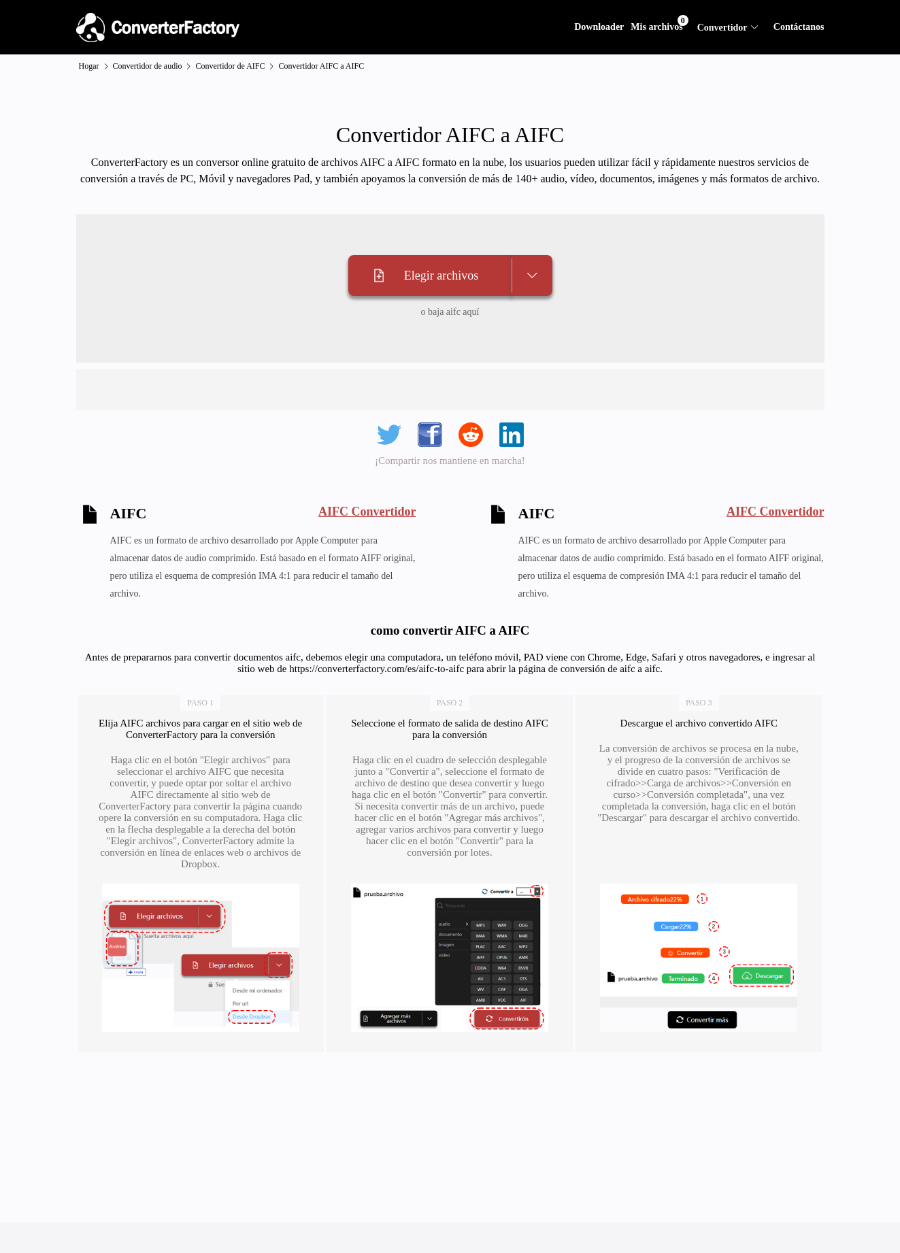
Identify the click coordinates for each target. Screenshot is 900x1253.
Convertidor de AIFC (230, 66)
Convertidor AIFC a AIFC (321, 66)
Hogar (89, 66)
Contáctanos (798, 27)
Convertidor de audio (147, 66)
